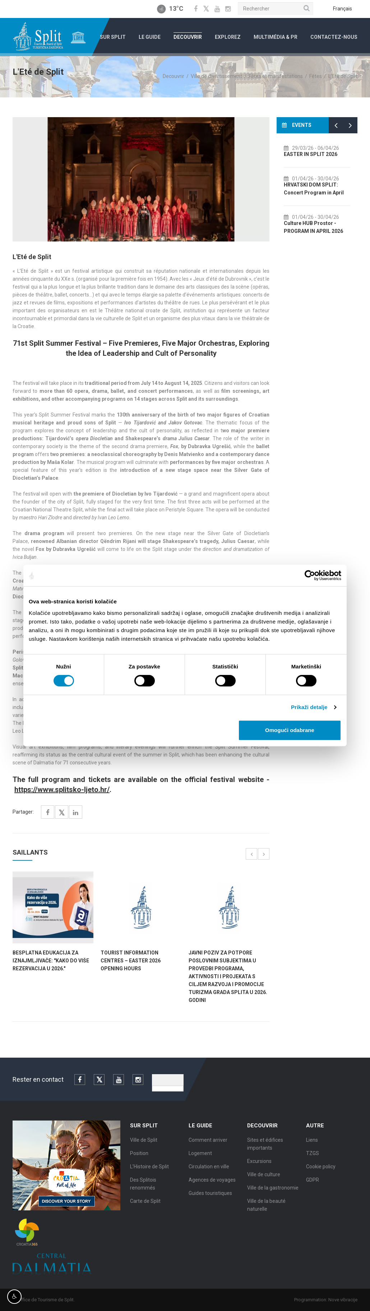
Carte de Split (145, 1207)
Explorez (228, 37)
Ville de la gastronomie (273, 1193)
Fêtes (315, 76)
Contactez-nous (333, 37)
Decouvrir (188, 37)
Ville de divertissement (216, 76)
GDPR (312, 1185)
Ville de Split (143, 1146)
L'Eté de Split (342, 76)
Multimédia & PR (275, 37)
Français (342, 9)
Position (139, 1159)
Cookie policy (321, 1172)
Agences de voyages (212, 1185)
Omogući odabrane (289, 730)
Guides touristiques (210, 1199)
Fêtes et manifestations (276, 76)
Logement (200, 1159)
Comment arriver (208, 1146)
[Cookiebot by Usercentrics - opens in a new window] (309, 575)
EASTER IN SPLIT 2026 (323, 154)
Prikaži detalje (309, 707)
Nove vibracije (348, 1299)
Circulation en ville (209, 1172)
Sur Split (113, 37)
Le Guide (150, 37)
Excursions (259, 1167)
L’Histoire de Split (149, 1172)
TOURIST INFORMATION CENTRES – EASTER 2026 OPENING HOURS (131, 960)
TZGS (312, 1159)
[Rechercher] (275, 8)
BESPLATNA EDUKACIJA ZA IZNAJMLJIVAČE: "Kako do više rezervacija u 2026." (51, 960)
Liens (312, 1146)
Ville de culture (263, 1180)
